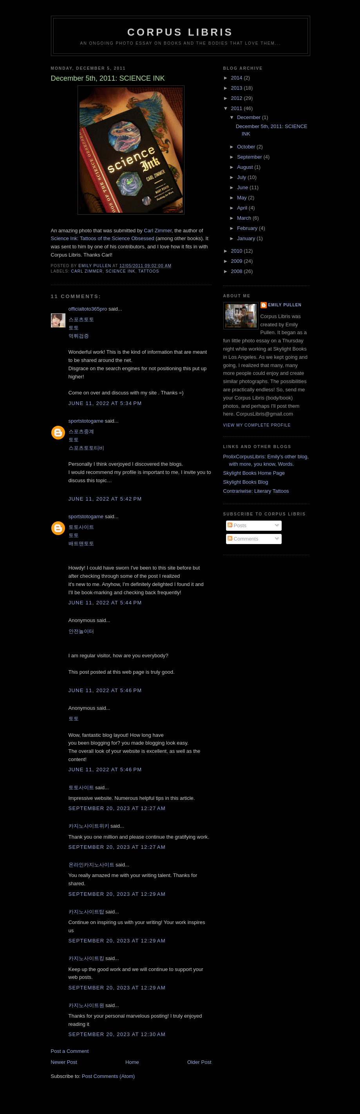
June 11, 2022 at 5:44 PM (105, 603)
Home (132, 1062)
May (242, 198)
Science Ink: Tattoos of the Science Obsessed (102, 238)
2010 (237, 251)
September (250, 157)
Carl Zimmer (158, 230)
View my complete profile (257, 425)
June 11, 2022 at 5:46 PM (105, 690)
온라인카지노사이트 (91, 865)
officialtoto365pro (88, 309)
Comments (243, 539)
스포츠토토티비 (86, 448)
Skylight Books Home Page (254, 473)
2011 (237, 108)
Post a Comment (70, 1051)
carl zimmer (87, 271)
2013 (237, 88)
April (243, 208)
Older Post (199, 1062)
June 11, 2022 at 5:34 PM (105, 403)
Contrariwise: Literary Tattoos (256, 491)
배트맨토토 (81, 543)
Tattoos (148, 271)
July (242, 177)
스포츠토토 (81, 319)
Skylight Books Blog (245, 482)
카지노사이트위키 (89, 826)
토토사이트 (81, 527)
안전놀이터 (81, 631)
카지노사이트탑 (86, 912)
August (245, 167)
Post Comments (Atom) (108, 1076)
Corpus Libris (180, 32)
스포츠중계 (81, 431)
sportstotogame (86, 421)
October (247, 147)
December (249, 117)
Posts (237, 525)
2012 (237, 98)
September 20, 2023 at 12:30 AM (117, 1034)
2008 (237, 271)
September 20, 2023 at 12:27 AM (117, 808)
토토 (74, 328)
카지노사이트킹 (86, 958)
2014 (237, 78)
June (243, 187)
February (248, 228)
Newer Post (64, 1062)
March (245, 218)
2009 (237, 261)
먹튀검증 (79, 336)
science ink (121, 271)
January (247, 238)
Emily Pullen (285, 305)
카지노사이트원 (86, 1005)
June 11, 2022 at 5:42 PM (105, 499)
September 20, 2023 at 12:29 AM (117, 894)
